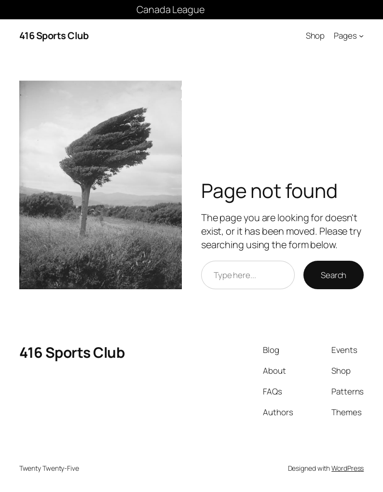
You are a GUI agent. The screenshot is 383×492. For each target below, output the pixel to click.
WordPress (347, 468)
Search (333, 275)
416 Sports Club (54, 35)
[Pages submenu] (361, 35)
